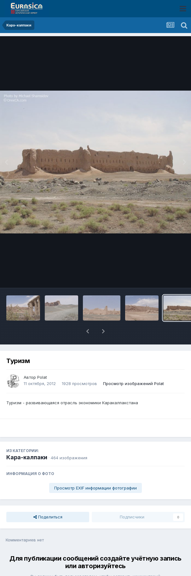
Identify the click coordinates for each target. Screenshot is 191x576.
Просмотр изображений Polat (133, 367)
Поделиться (47, 500)
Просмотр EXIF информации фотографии (95, 471)
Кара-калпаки (26, 441)
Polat (42, 360)
